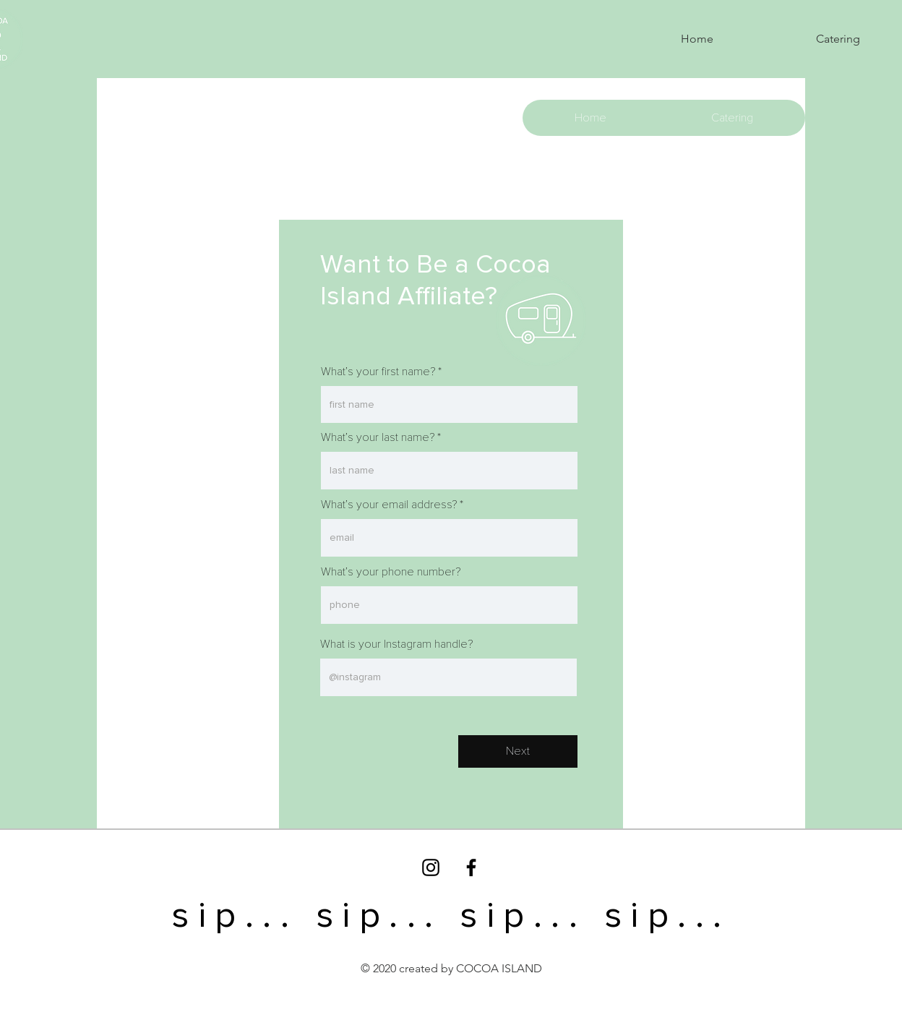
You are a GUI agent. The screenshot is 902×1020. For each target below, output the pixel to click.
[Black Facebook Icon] (471, 867)
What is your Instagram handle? (396, 644)
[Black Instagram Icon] (430, 867)
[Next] (517, 751)
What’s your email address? (389, 504)
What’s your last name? (377, 437)
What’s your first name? (378, 371)
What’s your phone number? (390, 572)
